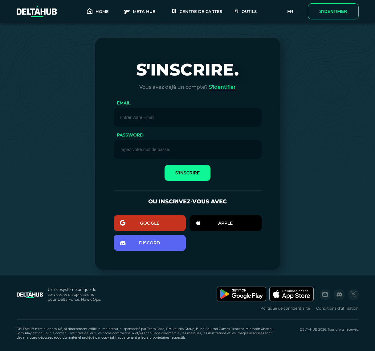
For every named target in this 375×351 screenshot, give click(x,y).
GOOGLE (140, 223)
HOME (98, 11)
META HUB (140, 11)
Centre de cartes (196, 11)
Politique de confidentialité (285, 308)
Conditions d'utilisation (337, 308)
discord (140, 243)
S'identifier (222, 87)
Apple (214, 223)
